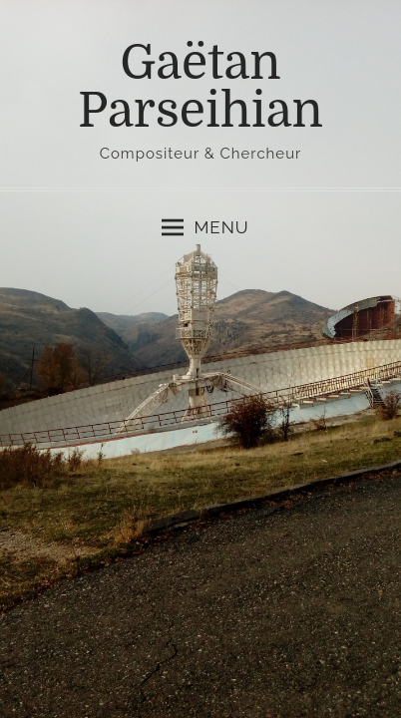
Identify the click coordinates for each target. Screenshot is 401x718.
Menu (205, 227)
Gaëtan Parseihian (200, 87)
